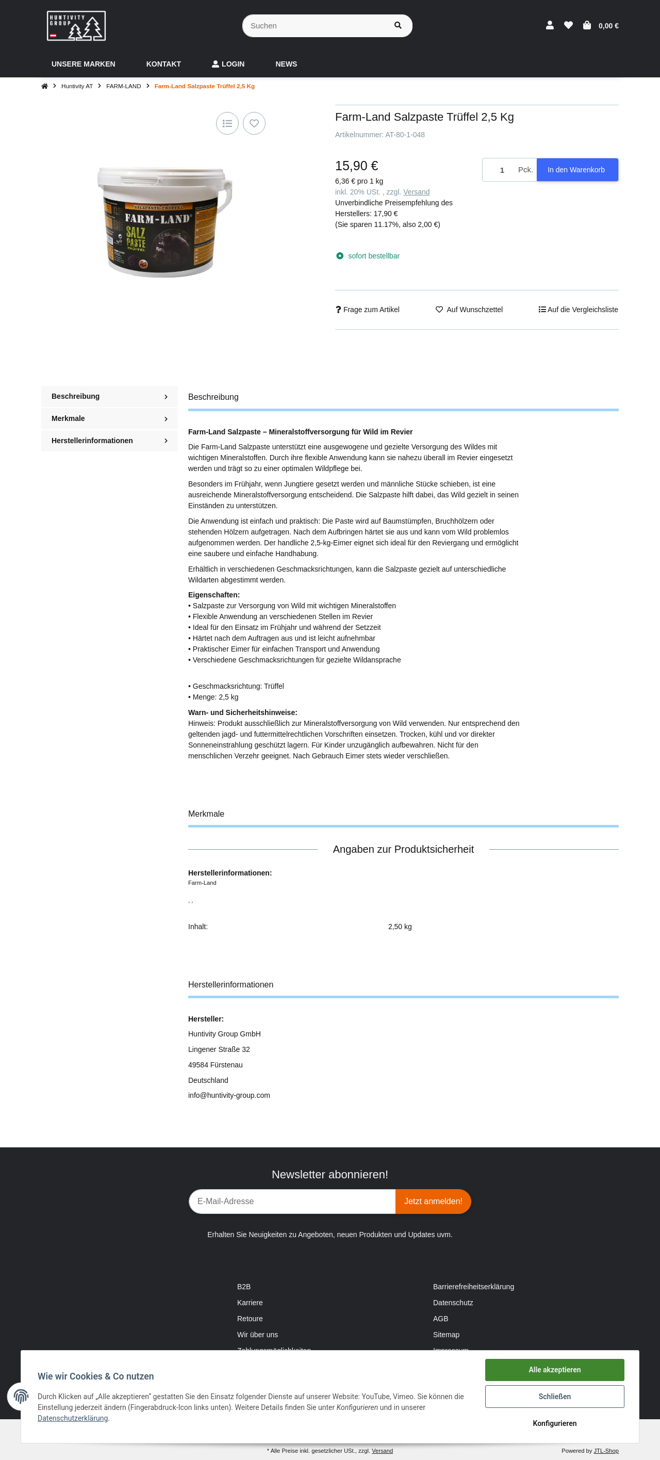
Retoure (250, 1319)
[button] (550, 26)
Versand (416, 192)
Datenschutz (453, 1303)
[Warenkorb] (601, 26)
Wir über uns (257, 1335)
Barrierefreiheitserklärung (473, 1287)
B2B (244, 1287)
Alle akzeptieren (555, 1370)
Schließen (555, 1396)
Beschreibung (110, 396)
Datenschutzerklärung (73, 1418)
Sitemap (446, 1335)
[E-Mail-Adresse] (292, 1201)
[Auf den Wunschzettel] (254, 123)
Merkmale (110, 418)
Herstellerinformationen (110, 440)
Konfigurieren (554, 1423)
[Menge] (499, 170)
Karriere (250, 1303)
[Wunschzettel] (568, 26)
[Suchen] (313, 26)
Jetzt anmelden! (433, 1201)
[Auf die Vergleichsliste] (227, 123)
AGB (441, 1319)
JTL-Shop (606, 1451)
